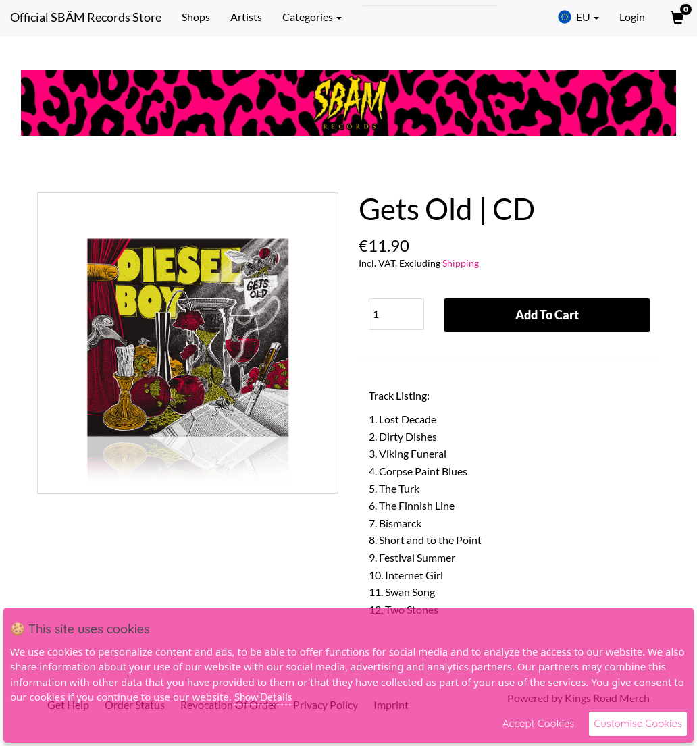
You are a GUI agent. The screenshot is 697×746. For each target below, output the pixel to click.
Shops (196, 16)
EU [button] (578, 16)
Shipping (460, 263)
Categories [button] (312, 16)
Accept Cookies (538, 723)
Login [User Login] (632, 16)
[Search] (430, 16)
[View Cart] (676, 17)
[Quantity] (396, 314)
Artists (246, 16)
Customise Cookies (638, 723)
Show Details (263, 697)
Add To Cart (547, 314)
